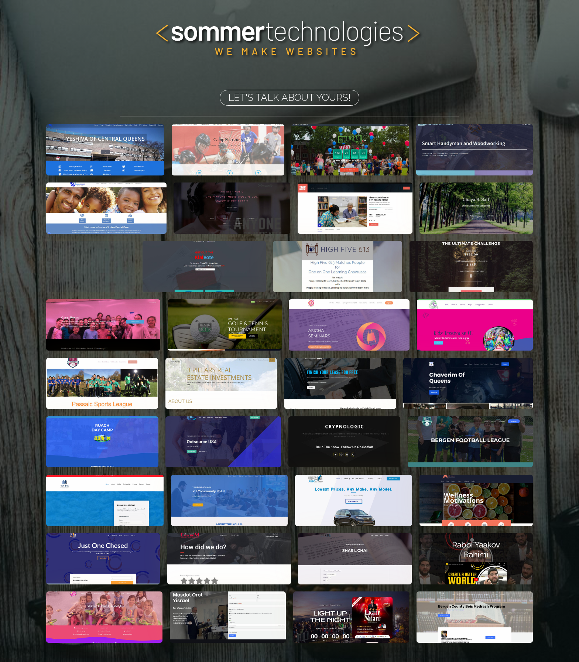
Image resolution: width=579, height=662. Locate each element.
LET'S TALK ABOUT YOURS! (289, 97)
